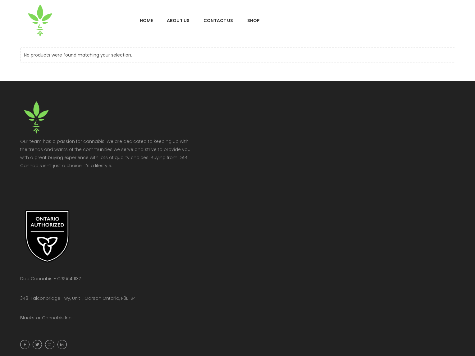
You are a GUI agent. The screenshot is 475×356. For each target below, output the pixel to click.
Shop (253, 20)
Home (146, 20)
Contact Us (218, 20)
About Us (178, 20)
